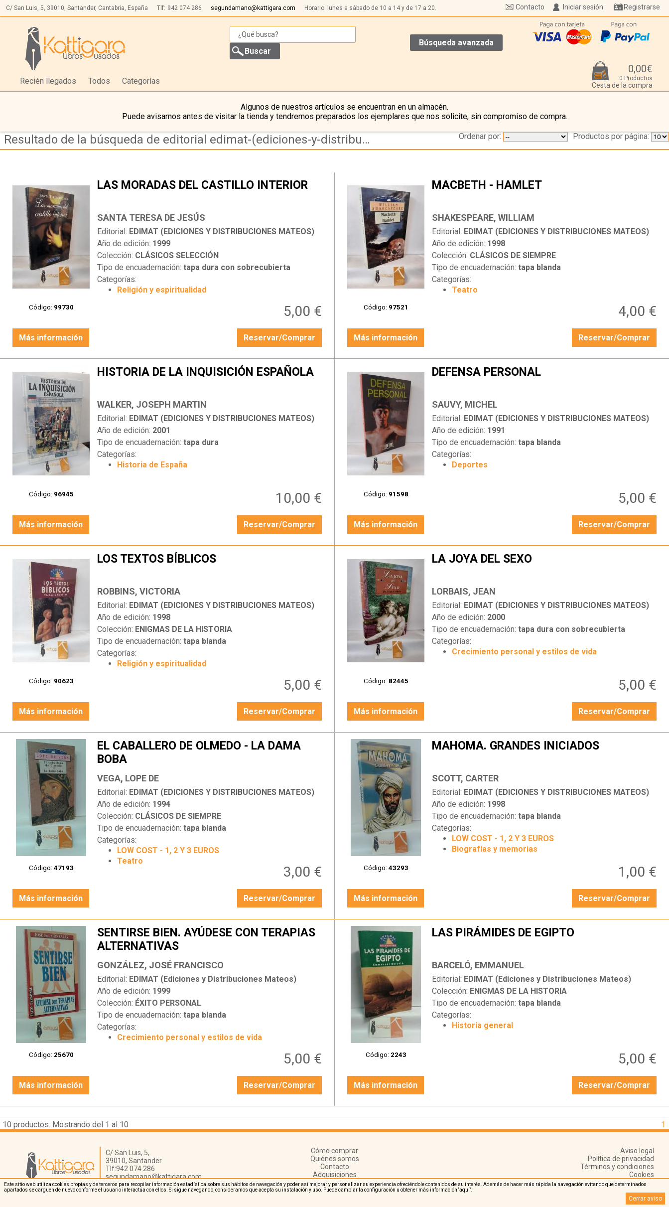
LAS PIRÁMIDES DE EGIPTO (545, 940)
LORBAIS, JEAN (464, 591)
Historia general (482, 1025)
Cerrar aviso (645, 1198)
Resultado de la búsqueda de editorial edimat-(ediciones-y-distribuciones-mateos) (190, 140)
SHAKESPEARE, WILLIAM (483, 217)
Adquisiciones (335, 1175)
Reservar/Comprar (279, 337)
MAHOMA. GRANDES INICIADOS (545, 753)
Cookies (641, 1175)
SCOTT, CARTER (465, 778)
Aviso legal (637, 1151)
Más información (51, 337)
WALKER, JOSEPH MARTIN (152, 404)
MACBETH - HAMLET (545, 192)
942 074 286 (184, 7)
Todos (99, 81)
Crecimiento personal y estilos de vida (524, 651)
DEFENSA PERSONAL (545, 379)
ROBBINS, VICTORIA (138, 591)
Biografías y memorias (494, 849)
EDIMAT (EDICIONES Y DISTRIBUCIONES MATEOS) (221, 231)
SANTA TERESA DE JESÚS (151, 217)
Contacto (530, 7)
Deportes (470, 464)
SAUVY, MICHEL (465, 404)
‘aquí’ (464, 1190)
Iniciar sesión (583, 7)
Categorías (141, 81)
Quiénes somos (334, 1159)
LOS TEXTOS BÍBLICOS (210, 566)
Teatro (465, 290)
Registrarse (642, 7)
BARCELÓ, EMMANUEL (478, 965)
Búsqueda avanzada (456, 42)
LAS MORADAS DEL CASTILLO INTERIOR (210, 192)
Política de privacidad (621, 1159)
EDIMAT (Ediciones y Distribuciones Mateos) (212, 979)
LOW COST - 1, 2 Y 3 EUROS (168, 850)
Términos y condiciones (617, 1167)
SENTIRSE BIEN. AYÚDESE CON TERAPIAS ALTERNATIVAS (210, 940)
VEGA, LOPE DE (128, 778)
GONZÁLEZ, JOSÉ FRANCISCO (160, 965)
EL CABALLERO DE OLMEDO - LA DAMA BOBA (210, 753)
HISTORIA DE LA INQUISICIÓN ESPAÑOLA (210, 379)
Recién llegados (48, 81)
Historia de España (152, 464)
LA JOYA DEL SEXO (545, 566)
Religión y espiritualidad (161, 290)
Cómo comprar (334, 1151)
